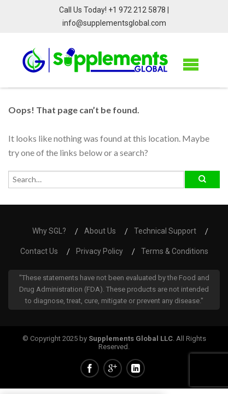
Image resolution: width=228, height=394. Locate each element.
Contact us (39, 251)
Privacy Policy (99, 251)
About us (100, 231)
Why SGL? (49, 231)
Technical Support (165, 231)
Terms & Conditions (174, 251)
